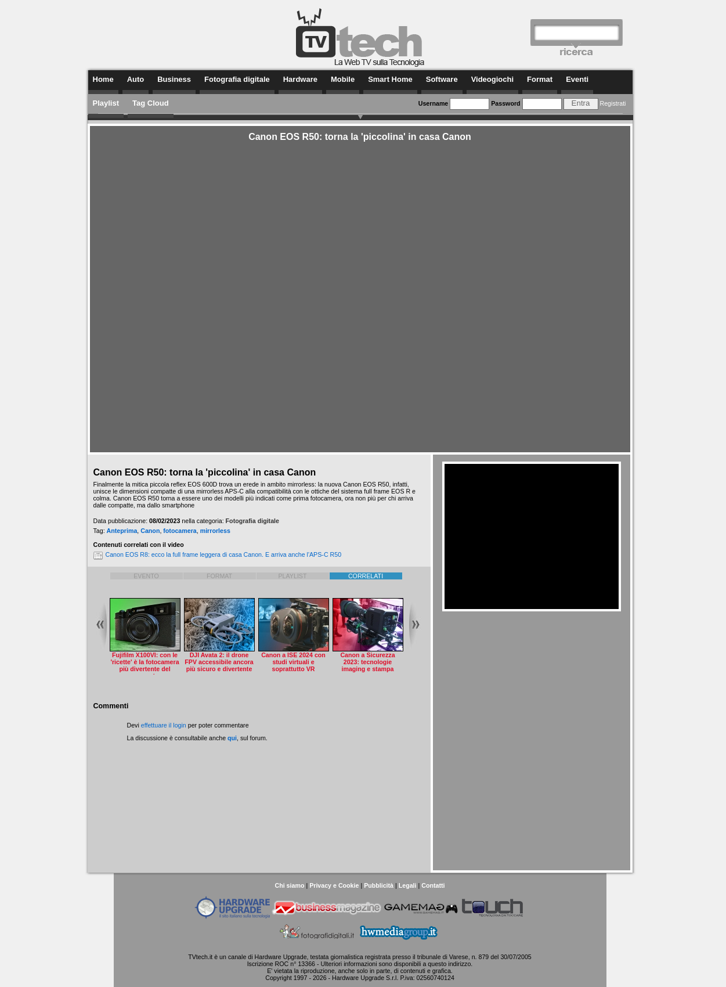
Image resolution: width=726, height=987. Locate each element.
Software (442, 79)
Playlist (106, 103)
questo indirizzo (449, 963)
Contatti (433, 885)
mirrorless (215, 530)
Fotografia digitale (237, 79)
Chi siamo (289, 885)
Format (539, 79)
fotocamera (179, 530)
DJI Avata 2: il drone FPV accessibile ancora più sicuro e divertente (219, 661)
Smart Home (390, 79)
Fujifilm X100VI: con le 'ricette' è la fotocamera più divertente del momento (144, 665)
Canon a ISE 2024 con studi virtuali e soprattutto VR (293, 661)
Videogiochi (492, 79)
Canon (150, 530)
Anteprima (122, 530)
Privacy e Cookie (334, 885)
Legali (408, 885)
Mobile (343, 79)
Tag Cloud (150, 103)
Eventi (577, 79)
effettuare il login (163, 725)
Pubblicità (378, 885)
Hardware (300, 79)
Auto (136, 79)
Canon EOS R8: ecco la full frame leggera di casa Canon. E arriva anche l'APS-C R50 (224, 554)
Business (174, 79)
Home (103, 79)
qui (232, 737)
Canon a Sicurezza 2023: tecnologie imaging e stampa (367, 661)
